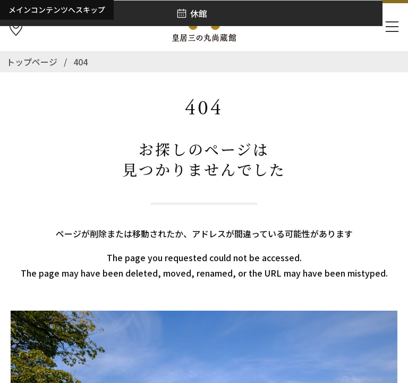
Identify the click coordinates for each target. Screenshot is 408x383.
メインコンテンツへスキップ (56, 9)
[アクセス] (16, 27)
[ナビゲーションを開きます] (392, 27)
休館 (198, 13)
